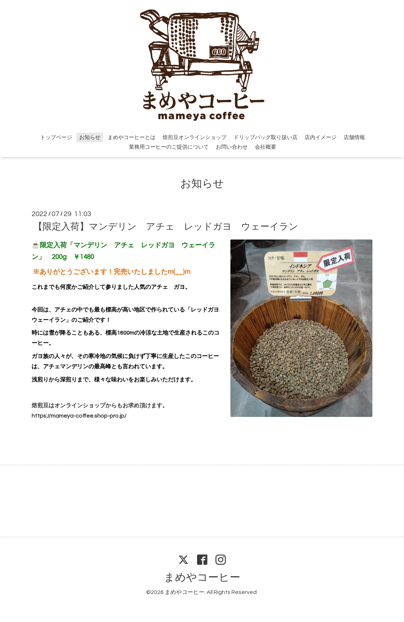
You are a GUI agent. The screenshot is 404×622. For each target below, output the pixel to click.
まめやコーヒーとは (131, 137)
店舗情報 (354, 137)
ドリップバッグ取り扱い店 (265, 137)
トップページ (56, 137)
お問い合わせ (232, 147)
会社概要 (265, 147)
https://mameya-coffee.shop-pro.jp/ (79, 416)
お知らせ (89, 137)
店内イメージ (321, 137)
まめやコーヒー (202, 577)
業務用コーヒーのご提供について (169, 147)
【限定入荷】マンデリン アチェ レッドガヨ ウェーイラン (165, 226)
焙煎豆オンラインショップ (194, 137)
